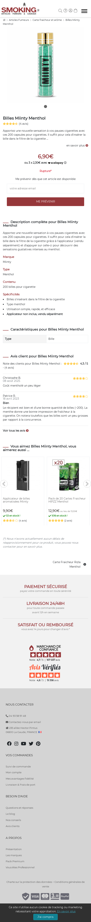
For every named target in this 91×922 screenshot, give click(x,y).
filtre (22, 241)
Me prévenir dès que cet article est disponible (45, 179)
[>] (87, 484)
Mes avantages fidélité (20, 778)
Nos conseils (13, 820)
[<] (4, 484)
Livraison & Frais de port (20, 784)
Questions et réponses (19, 807)
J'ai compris (45, 917)
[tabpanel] (45, 65)
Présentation (14, 849)
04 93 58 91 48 (16, 715)
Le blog (10, 813)
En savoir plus (66, 911)
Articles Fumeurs (19, 20)
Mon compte (14, 772)
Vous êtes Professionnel (20, 867)
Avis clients (12, 826)
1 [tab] (45, 106)
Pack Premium (15, 861)
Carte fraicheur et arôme (47, 20)
